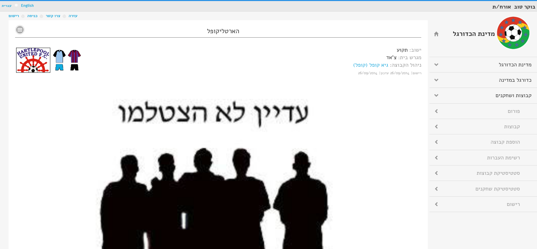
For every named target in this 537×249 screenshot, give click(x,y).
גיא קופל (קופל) (370, 65)
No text (20, 30)
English (27, 5)
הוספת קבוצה (505, 142)
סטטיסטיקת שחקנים (497, 189)
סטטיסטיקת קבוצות (498, 173)
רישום (14, 15)
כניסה (32, 15)
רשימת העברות (503, 157)
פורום (514, 111)
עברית (7, 5)
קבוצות (512, 126)
